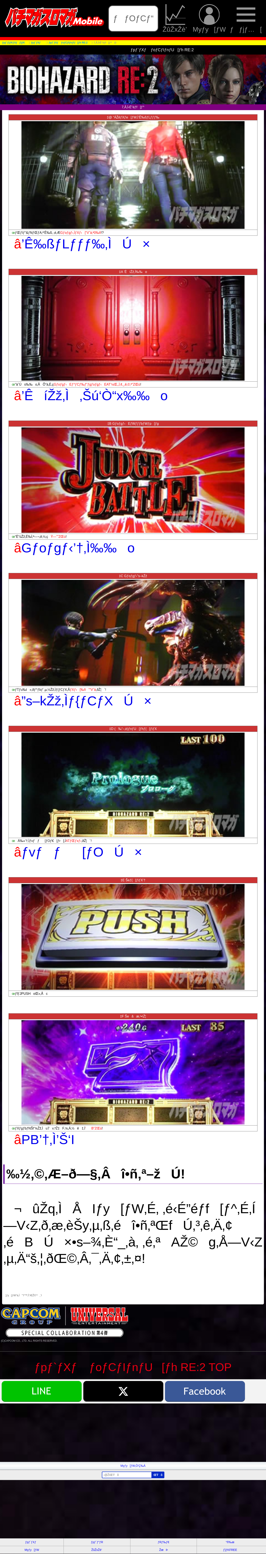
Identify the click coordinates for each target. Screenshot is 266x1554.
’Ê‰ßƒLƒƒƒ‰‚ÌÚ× (85, 243)
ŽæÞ (163, 1550)
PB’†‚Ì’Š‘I (48, 1139)
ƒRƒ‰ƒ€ (163, 1542)
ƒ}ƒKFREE (230, 1550)
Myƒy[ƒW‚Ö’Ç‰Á (133, 1465)
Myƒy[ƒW (209, 18)
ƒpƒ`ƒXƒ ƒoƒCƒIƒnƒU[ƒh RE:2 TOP (133, 1367)
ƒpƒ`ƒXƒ (32, 1542)
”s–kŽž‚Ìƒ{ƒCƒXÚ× (86, 700)
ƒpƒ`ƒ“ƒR (97, 1542)
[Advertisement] (125, 1432)
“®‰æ (230, 1542)
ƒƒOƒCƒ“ (133, 18)
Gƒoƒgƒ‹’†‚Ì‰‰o (78, 547)
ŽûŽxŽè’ (175, 18)
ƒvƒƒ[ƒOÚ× (81, 851)
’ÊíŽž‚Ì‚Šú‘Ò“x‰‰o (94, 395)
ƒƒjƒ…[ (246, 18)
